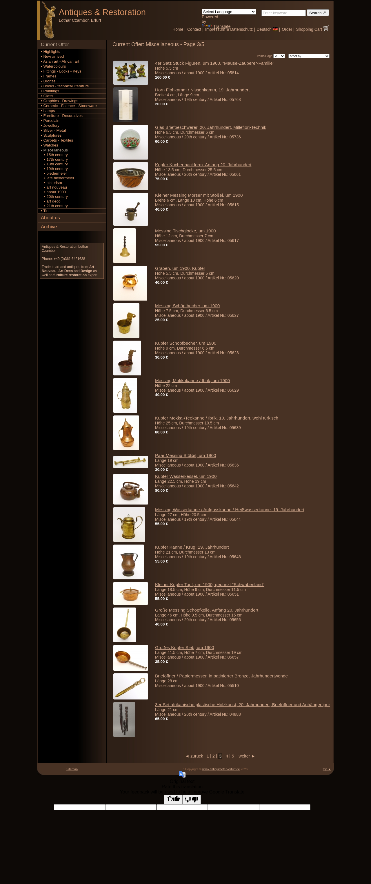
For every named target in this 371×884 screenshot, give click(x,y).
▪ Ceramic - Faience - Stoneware (69, 106)
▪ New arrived (52, 56)
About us (50, 217)
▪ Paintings (50, 91)
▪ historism (51, 182)
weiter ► (245, 756)
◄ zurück (196, 756)
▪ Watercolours (53, 66)
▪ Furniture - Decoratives (62, 115)
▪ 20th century (54, 196)
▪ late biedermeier (57, 178)
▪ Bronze (48, 81)
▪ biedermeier (54, 173)
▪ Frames (49, 76)
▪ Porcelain (50, 120)
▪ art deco (51, 201)
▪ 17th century (54, 159)
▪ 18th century (54, 164)
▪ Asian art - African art (60, 61)
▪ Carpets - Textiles (57, 140)
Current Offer (55, 44)
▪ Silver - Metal (53, 130)
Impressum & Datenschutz (229, 29)
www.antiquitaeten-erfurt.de (221, 769)
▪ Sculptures (51, 135)
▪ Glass (47, 96)
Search (318, 12)
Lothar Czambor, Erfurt (80, 20)
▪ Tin (44, 211)
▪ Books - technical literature (65, 86)
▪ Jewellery (50, 125)
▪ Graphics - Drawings (59, 101)
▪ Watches (49, 145)
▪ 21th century (54, 206)
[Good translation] (173, 799)
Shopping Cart (312, 29)
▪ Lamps (48, 111)
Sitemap (72, 769)
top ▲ (327, 769)
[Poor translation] (191, 799)
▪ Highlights (50, 51)
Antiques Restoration (102, 12)
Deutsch (267, 29)
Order (287, 29)
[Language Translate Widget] (229, 12)
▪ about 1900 (53, 192)
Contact (194, 29)
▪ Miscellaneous (54, 150)
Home (177, 29)
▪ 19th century (54, 169)
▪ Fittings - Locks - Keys (61, 71)
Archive (49, 226)
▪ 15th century (54, 155)
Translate (216, 26)
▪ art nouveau (54, 187)
